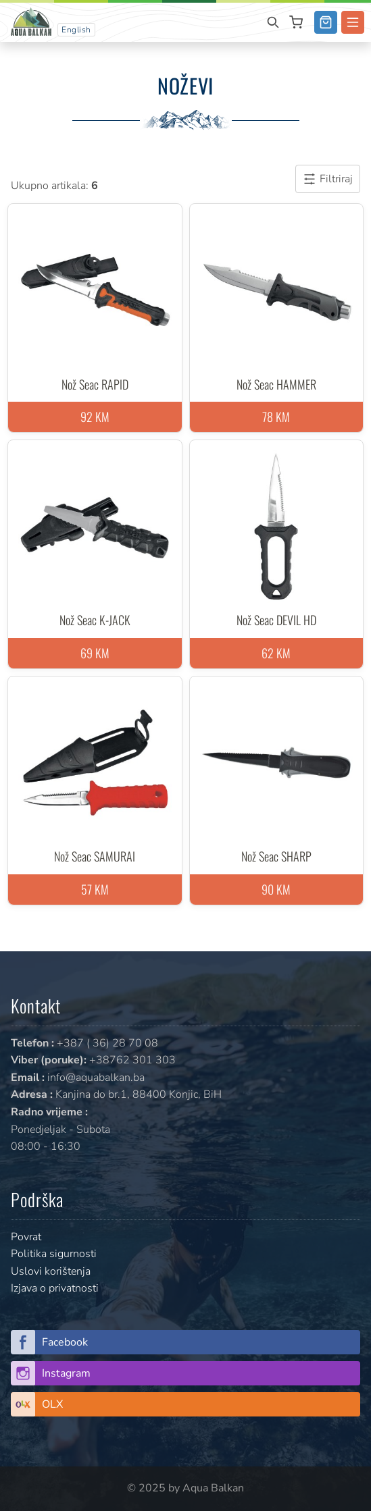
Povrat (26, 1236)
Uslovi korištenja (51, 1271)
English (76, 29)
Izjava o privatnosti (55, 1288)
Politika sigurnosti (54, 1253)
